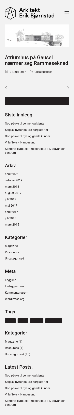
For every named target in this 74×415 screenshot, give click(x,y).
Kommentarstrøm (16, 292)
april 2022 (11, 174)
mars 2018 (12, 186)
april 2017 (11, 212)
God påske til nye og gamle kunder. (28, 136)
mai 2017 (11, 205)
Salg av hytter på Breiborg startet (26, 130)
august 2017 (13, 193)
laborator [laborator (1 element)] (37, 320)
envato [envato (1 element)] (10, 320)
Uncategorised (43, 71)
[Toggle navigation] (67, 13)
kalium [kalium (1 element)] (23, 320)
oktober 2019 (13, 180)
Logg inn (10, 280)
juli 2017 (10, 199)
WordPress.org (14, 299)
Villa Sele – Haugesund (20, 142)
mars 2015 (12, 224)
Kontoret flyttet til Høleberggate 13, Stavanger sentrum (35, 151)
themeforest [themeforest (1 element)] (54, 320)
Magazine (11, 246)
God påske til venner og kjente (24, 123)
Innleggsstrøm (14, 286)
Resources (12, 252)
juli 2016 (10, 218)
